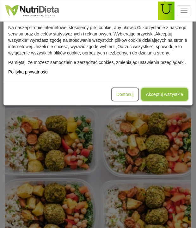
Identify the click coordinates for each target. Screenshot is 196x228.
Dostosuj (124, 94)
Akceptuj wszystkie (164, 94)
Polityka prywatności (28, 71)
